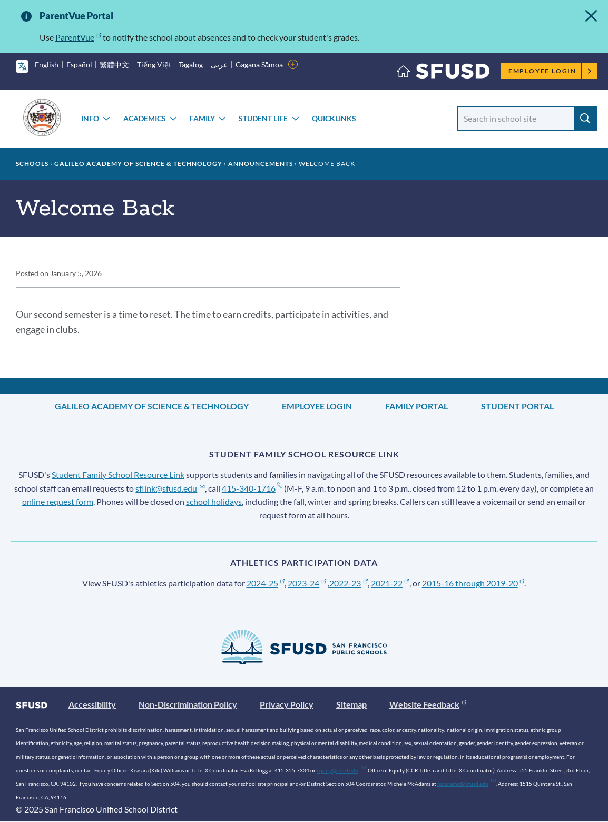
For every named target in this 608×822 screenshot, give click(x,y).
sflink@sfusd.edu (169, 488)
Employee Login (550, 71)
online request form (57, 501)
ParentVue (78, 37)
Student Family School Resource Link (118, 474)
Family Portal (416, 406)
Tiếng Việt (154, 64)
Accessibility (92, 704)
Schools (32, 164)
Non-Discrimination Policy (188, 704)
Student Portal (517, 406)
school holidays (214, 501)
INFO (90, 118)
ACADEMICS (144, 118)
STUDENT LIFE (263, 118)
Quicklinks (334, 118)
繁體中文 (114, 64)
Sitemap (351, 704)
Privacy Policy (286, 704)
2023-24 (307, 583)
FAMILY (202, 118)
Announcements (260, 164)
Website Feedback (427, 704)
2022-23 (348, 583)
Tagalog (191, 64)
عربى (219, 64)
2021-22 (390, 583)
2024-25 (266, 583)
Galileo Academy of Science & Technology (138, 164)
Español (79, 64)
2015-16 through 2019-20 (473, 583)
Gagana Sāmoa (259, 64)
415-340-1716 (252, 488)
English (46, 64)
